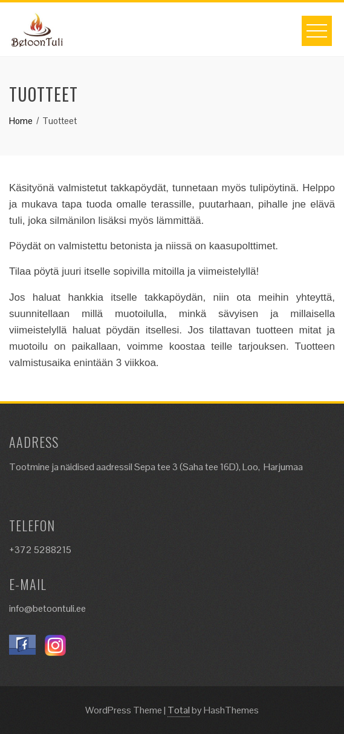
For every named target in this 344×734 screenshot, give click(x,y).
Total (178, 710)
